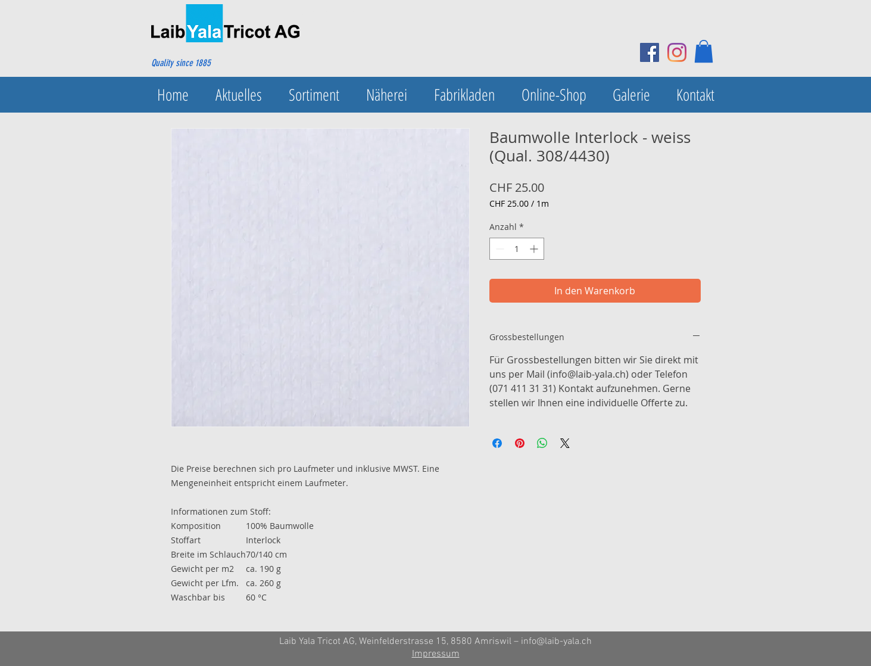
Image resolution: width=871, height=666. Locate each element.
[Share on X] (565, 443)
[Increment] (534, 248)
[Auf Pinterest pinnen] (520, 443)
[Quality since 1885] (208, 63)
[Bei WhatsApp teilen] (542, 443)
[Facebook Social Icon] (649, 52)
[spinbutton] (516, 248)
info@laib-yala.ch (556, 642)
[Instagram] (676, 52)
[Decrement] (498, 248)
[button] (703, 51)
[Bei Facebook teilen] (497, 443)
